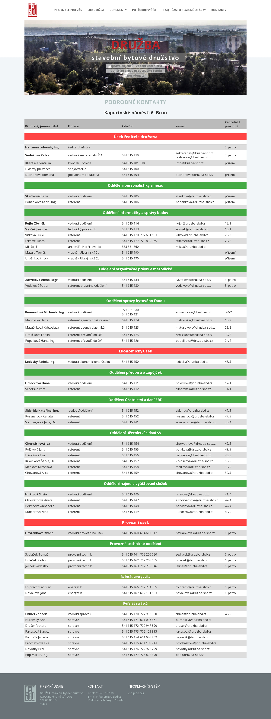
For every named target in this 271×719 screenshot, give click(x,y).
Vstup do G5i (136, 693)
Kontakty (218, 10)
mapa (43, 703)
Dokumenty (118, 10)
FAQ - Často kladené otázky (184, 10)
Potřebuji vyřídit (145, 10)
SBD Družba (96, 10)
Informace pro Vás (68, 10)
